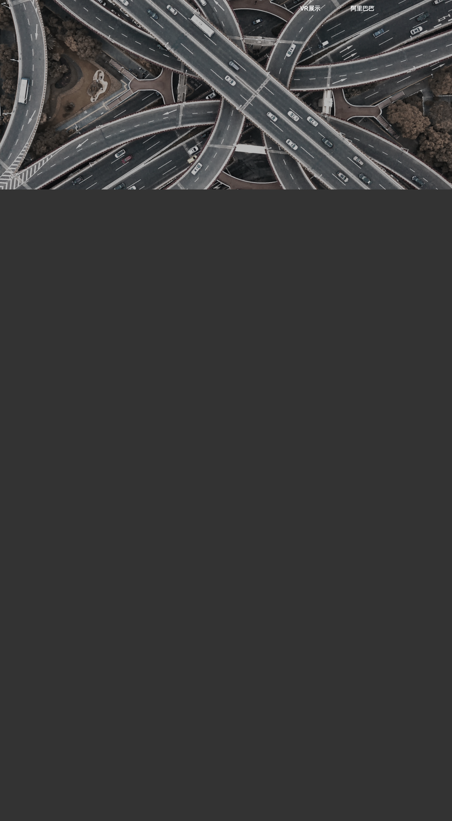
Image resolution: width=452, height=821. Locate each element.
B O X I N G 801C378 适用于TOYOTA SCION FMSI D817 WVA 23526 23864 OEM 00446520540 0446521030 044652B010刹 (279, 652)
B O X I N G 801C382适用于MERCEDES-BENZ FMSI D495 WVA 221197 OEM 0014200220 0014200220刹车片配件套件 (168, 652)
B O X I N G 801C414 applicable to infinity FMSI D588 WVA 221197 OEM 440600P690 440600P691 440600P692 (48, 652)
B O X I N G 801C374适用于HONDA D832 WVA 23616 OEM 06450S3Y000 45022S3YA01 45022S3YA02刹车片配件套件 (392, 652)
